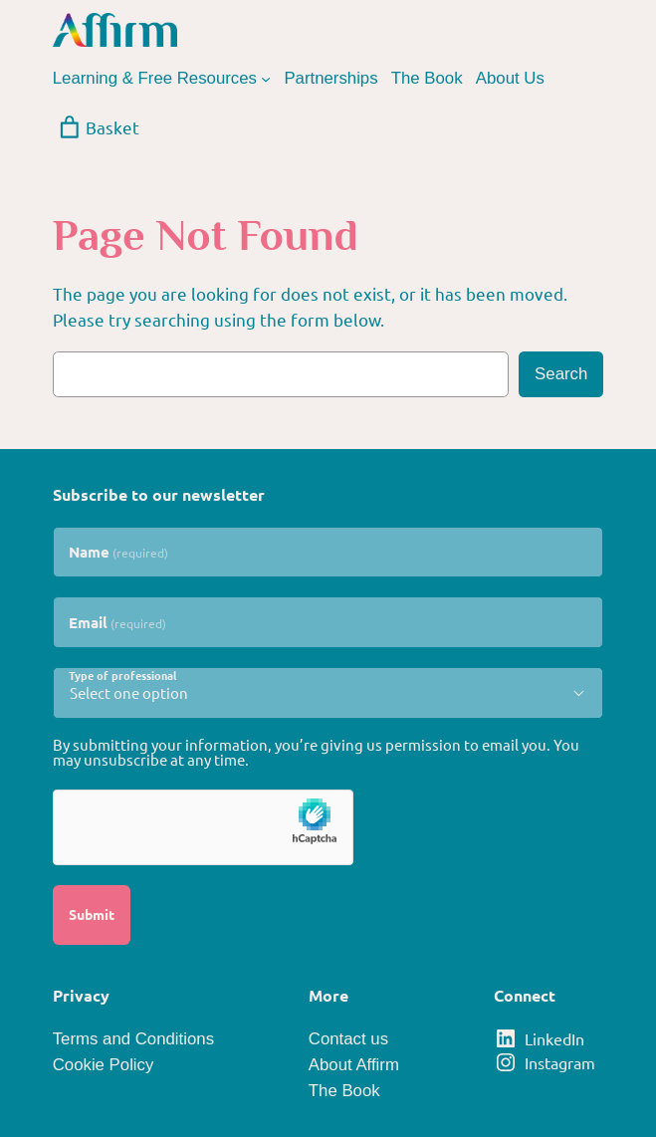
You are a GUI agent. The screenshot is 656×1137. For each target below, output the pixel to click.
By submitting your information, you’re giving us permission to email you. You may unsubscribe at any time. (316, 752)
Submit (91, 914)
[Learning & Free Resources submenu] (266, 79)
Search (561, 373)
